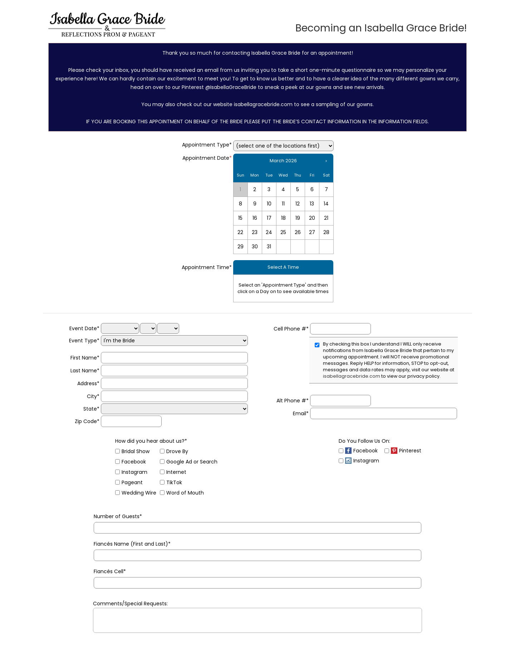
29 (240, 246)
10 (269, 203)
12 (297, 203)
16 (254, 218)
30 (255, 246)
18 (283, 218)
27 (312, 232)
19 (297, 218)
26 (298, 232)
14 (326, 203)
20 (312, 218)
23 (255, 232)
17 (269, 218)
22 (240, 232)
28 (326, 232)
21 (326, 218)
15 (240, 218)
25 (283, 232)
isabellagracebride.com (351, 376)
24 (269, 232)
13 (312, 203)
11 (283, 203)
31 (269, 246)
